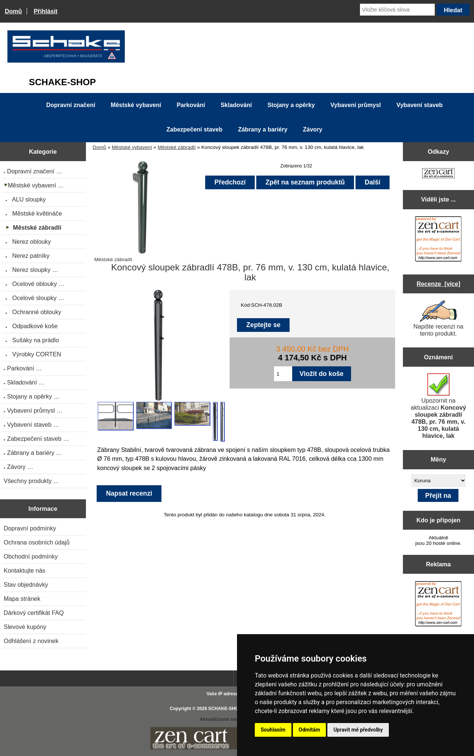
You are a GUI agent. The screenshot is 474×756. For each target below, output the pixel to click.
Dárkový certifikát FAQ (34, 612)
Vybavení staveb (420, 105)
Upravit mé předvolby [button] (358, 730)
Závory (312, 129)
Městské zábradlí (177, 147)
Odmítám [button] (309, 730)
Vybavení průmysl (355, 105)
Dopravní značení (70, 105)
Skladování (236, 105)
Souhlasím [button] (273, 730)
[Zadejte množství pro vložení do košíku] (283, 373)
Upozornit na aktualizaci (438, 406)
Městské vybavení (132, 147)
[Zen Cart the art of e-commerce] (438, 173)
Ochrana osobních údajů (37, 542)
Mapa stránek (22, 598)
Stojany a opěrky (291, 105)
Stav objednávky (26, 584)
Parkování (191, 105)
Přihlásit (45, 11)
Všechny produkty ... (31, 480)
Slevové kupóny (25, 626)
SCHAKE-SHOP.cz (227, 708)
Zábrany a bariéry (262, 129)
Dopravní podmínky (30, 528)
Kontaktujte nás (24, 570)
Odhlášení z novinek (31, 640)
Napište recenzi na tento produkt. (438, 318)
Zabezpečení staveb (194, 129)
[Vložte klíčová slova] (397, 10)
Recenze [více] (438, 283)
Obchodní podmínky (31, 556)
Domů (13, 11)
